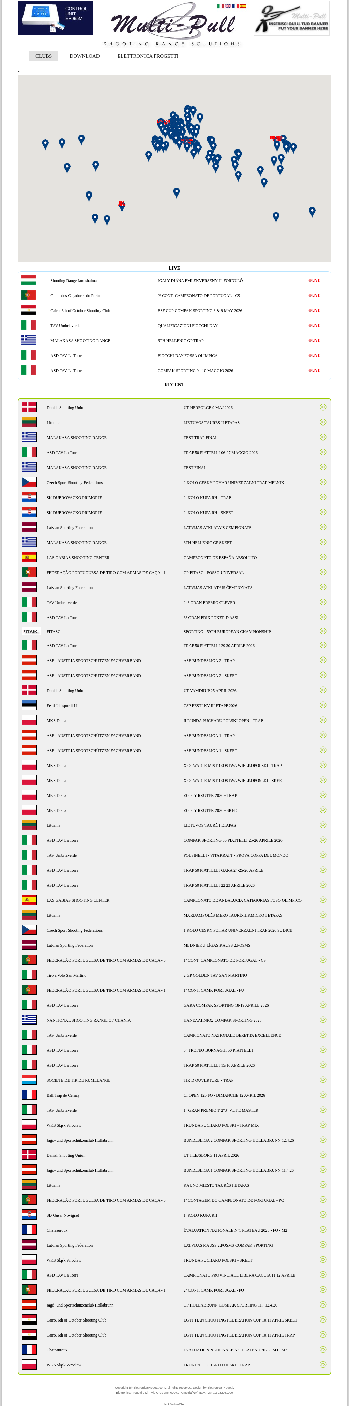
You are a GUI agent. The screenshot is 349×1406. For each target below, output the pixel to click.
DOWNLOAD (85, 56)
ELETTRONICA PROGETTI (148, 56)
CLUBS (43, 56)
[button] (217, 160)
